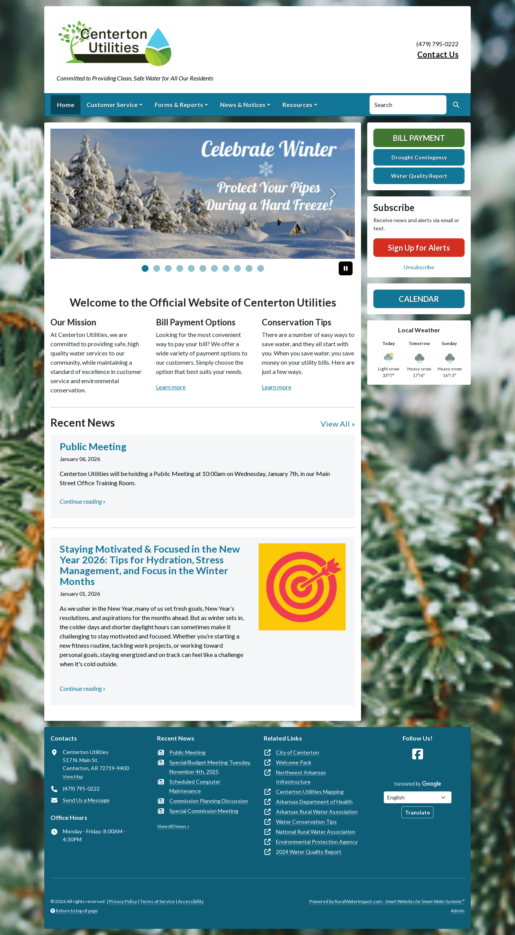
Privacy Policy (123, 901)
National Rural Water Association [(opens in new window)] (315, 831)
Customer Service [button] (112, 104)
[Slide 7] (226, 268)
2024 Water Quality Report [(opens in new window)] (308, 851)
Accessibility (191, 901)
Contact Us (437, 54)
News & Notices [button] (243, 104)
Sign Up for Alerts (419, 247)
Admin (458, 910)
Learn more (171, 386)
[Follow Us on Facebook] (417, 754)
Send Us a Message (86, 800)
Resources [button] (298, 104)
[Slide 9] (249, 268)
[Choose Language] (417, 797)
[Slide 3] (180, 268)
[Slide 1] (156, 268)
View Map (73, 776)
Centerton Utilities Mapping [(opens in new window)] (310, 791)
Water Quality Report (419, 176)
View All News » (173, 826)
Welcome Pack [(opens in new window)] (293, 762)
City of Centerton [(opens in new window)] (297, 752)
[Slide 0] (145, 268)
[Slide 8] (237, 268)
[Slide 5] (203, 268)
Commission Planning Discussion (208, 801)
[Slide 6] (214, 268)
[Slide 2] (168, 268)
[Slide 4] (191, 268)
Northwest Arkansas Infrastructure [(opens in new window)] (301, 777)
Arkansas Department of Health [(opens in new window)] (314, 801)
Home (65, 104)
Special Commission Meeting (203, 811)
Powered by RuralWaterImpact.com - (387, 901)
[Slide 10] (260, 268)
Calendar (419, 298)
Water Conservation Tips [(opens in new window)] (306, 821)
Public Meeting (187, 752)
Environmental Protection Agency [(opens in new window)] (317, 841)
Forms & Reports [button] (179, 104)
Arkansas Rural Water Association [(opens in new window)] (317, 811)
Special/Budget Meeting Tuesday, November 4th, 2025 (210, 767)
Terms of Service (157, 901)
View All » (338, 423)
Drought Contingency (419, 157)
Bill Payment (419, 137)
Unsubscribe (419, 267)
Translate (417, 812)
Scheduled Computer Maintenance (195, 786)
